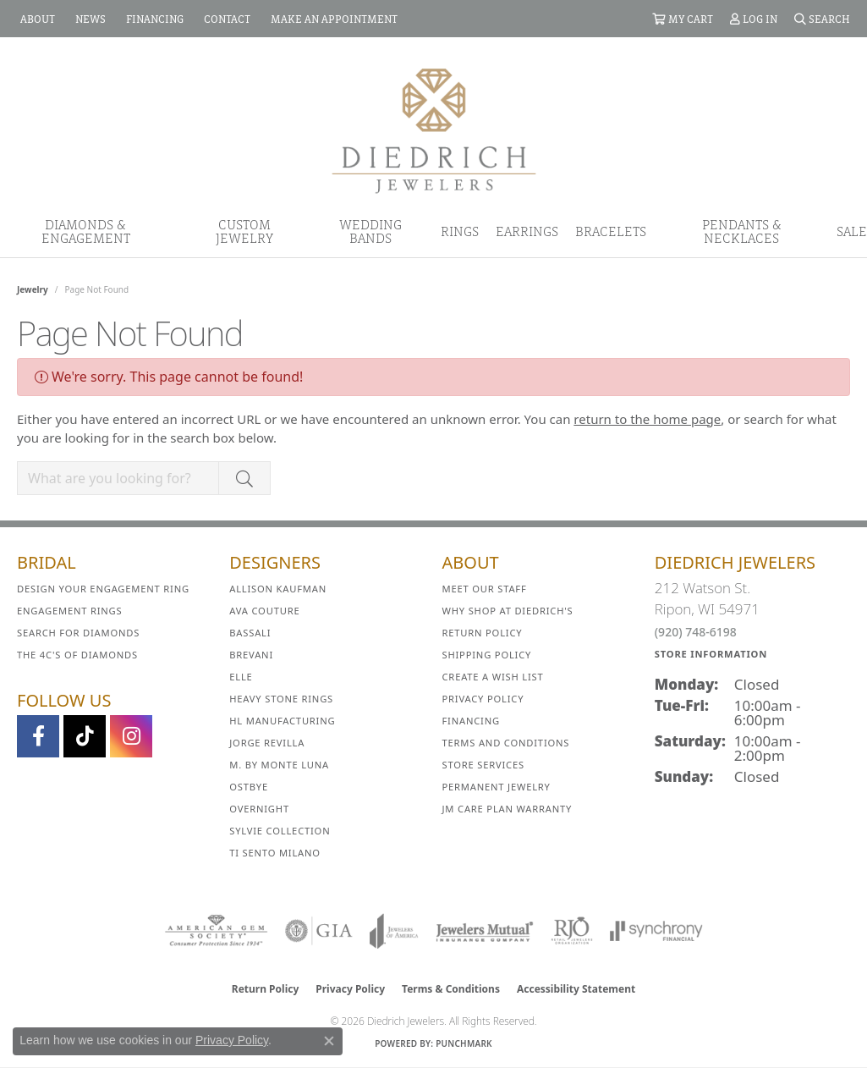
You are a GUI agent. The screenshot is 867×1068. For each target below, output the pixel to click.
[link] (36, 18)
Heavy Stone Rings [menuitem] (281, 698)
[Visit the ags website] (216, 931)
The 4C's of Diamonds (77, 654)
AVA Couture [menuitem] (264, 610)
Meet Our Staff (484, 588)
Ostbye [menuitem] (248, 786)
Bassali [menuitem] (250, 632)
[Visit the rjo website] (572, 931)
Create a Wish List (493, 676)
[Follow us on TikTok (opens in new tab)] (84, 736)
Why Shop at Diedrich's (507, 610)
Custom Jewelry (244, 231)
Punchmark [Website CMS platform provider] (464, 1043)
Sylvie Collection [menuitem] (279, 830)
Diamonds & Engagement (85, 231)
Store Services (483, 764)
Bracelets (610, 231)
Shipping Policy (487, 654)
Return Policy (482, 632)
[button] (682, 18)
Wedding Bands (370, 231)
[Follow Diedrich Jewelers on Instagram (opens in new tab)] (131, 736)
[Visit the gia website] (319, 931)
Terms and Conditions (506, 742)
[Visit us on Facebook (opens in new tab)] (38, 736)
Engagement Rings (70, 610)
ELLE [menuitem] (240, 676)
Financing (471, 720)
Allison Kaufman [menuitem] (277, 588)
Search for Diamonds (78, 632)
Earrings (527, 231)
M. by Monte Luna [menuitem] (279, 764)
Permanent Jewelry (496, 786)
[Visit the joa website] (394, 931)
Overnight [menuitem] (259, 808)
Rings (460, 231)
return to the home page (647, 418)
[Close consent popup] (329, 1041)
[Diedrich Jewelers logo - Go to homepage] (434, 129)
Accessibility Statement (576, 989)
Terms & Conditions (451, 989)
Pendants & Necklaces (742, 231)
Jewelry (32, 289)
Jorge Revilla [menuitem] (267, 742)
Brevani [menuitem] (251, 654)
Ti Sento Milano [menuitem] (275, 852)
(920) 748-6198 (696, 632)
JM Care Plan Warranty (507, 808)
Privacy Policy (483, 698)
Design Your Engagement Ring (103, 588)
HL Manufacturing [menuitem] (282, 720)
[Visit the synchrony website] (657, 931)
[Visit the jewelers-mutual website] (484, 931)
